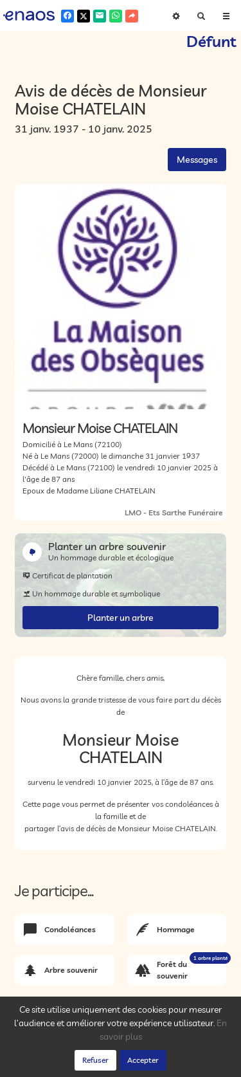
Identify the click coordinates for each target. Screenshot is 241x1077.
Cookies (168, 1053)
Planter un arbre (120, 617)
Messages (197, 159)
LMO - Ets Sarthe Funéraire (174, 512)
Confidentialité (122, 1053)
